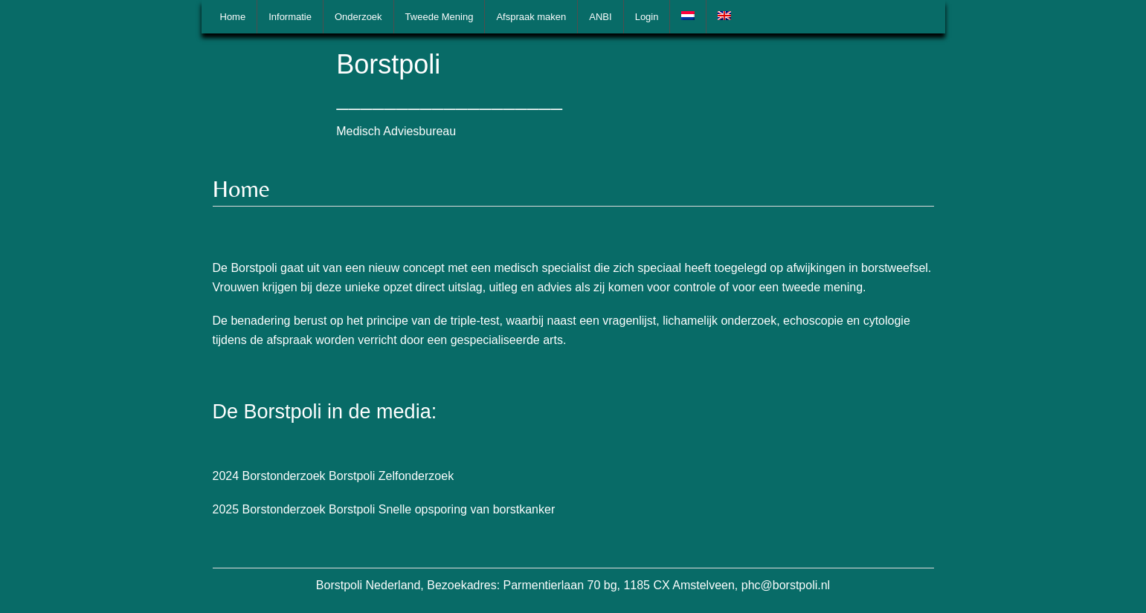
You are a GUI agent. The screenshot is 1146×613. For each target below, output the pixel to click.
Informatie (290, 16)
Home (233, 16)
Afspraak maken (531, 16)
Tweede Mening (439, 16)
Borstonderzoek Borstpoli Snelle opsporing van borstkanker (399, 509)
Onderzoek (358, 16)
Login (647, 16)
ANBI (600, 16)
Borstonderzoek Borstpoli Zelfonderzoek (348, 476)
